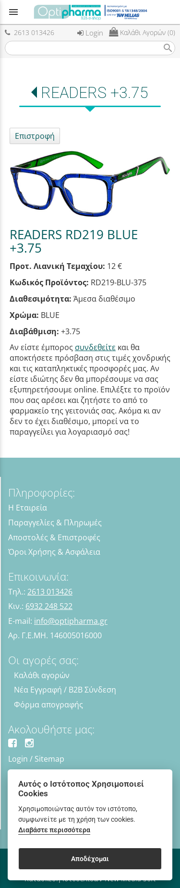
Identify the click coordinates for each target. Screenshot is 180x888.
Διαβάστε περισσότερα (54, 830)
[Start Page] (90, 12)
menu (13, 12)
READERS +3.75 (94, 93)
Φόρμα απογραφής (48, 704)
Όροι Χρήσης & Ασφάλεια (54, 552)
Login (90, 32)
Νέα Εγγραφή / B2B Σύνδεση (65, 689)
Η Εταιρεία (27, 507)
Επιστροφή (35, 136)
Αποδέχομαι (90, 859)
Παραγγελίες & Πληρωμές (55, 522)
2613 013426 (29, 32)
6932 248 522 (48, 606)
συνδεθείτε (95, 347)
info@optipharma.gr (71, 621)
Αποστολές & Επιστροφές (54, 537)
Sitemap (49, 759)
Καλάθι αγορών (42, 675)
